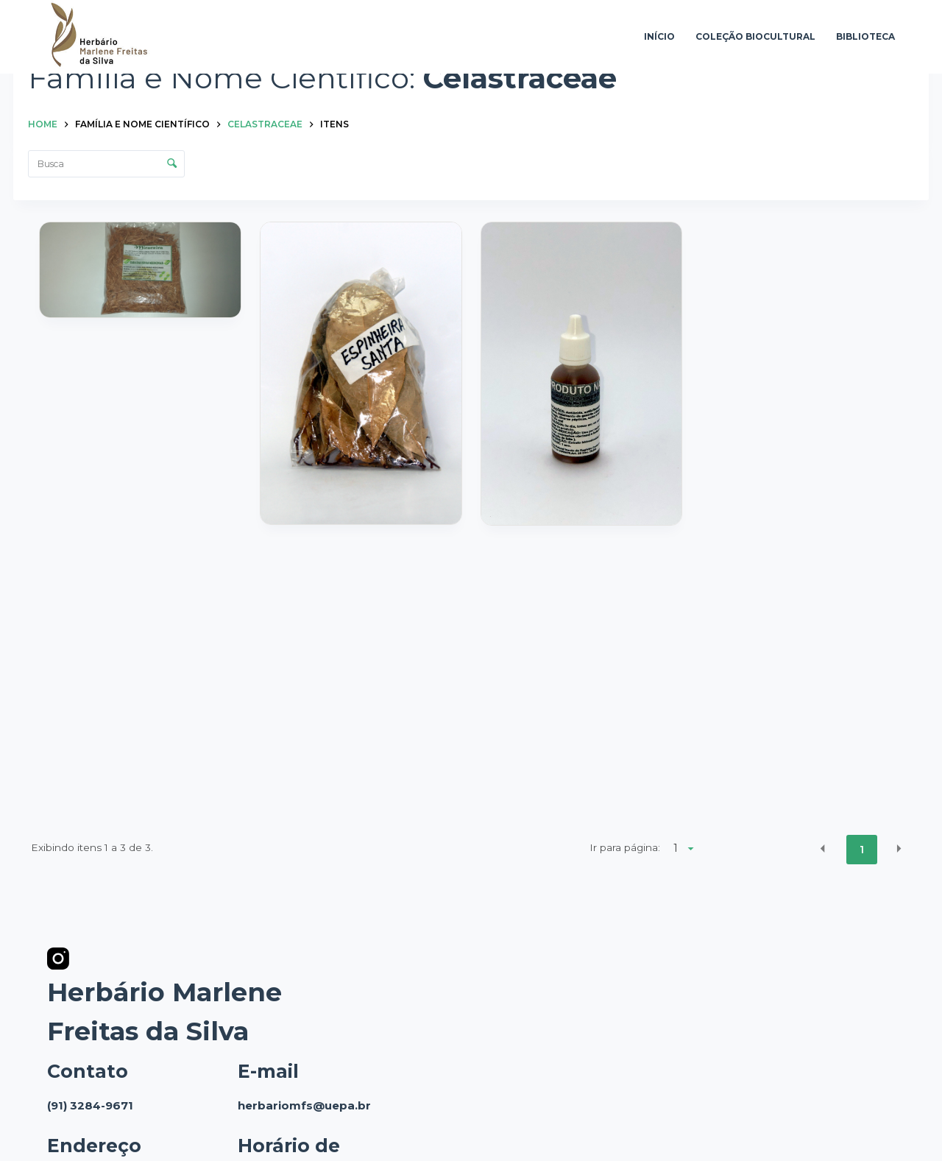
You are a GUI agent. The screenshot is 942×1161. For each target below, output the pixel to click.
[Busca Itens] (106, 163)
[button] (822, 849)
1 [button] (862, 849)
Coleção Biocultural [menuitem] (755, 36)
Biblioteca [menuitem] (865, 36)
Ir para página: (624, 847)
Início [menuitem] (659, 36)
